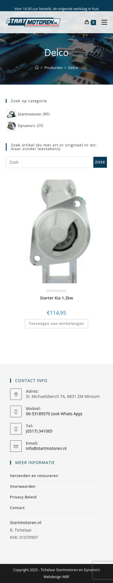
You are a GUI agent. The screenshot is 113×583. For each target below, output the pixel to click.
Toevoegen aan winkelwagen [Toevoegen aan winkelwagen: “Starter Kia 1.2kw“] (56, 323)
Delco (73, 67)
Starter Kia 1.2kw (56, 298)
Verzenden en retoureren (34, 475)
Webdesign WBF (56, 576)
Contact (17, 507)
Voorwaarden (23, 486)
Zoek (100, 162)
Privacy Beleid (23, 497)
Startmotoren (57, 290)
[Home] (37, 67)
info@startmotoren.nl (46, 448)
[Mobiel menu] (102, 22)
